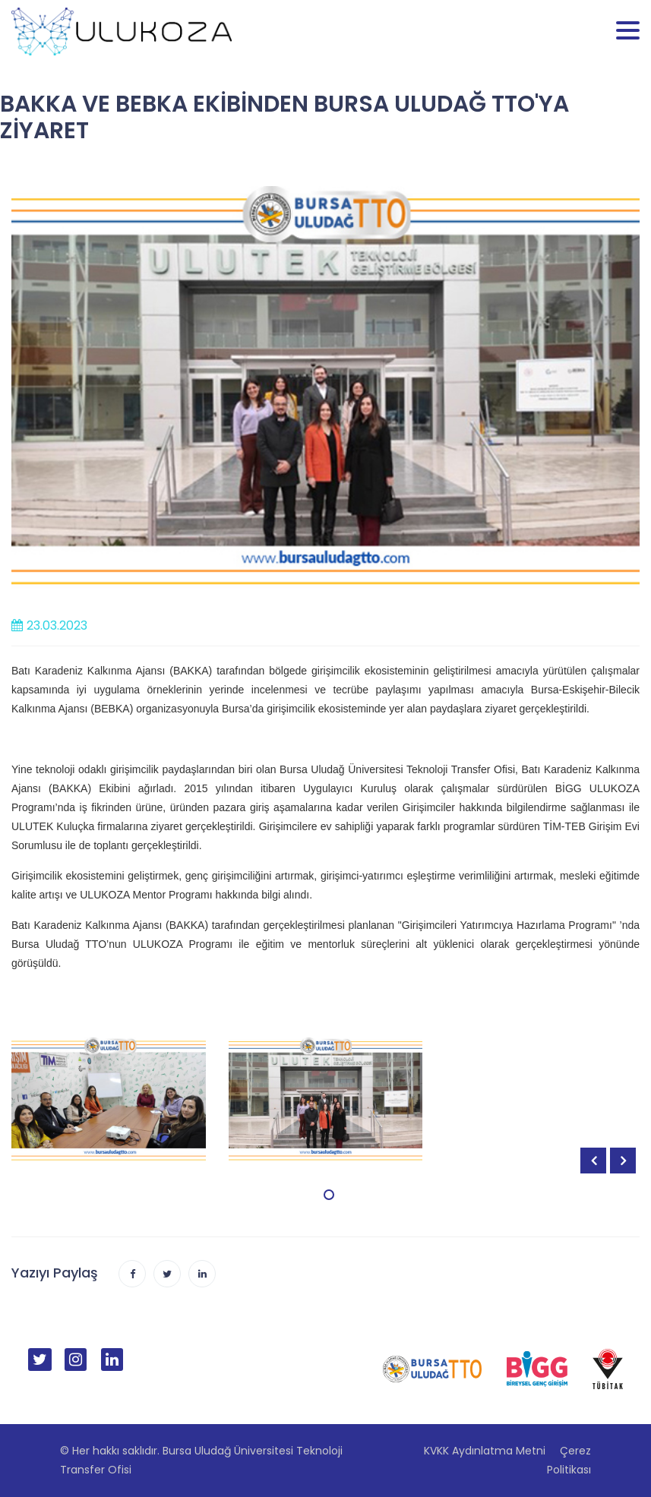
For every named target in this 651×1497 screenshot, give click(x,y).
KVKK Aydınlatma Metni (484, 1450)
